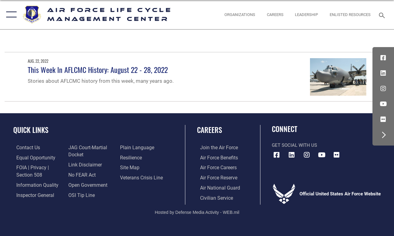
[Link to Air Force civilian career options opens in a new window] (212, 196)
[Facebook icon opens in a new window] (383, 58)
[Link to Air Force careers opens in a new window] (215, 167)
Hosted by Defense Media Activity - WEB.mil (197, 210)
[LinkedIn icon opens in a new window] (383, 73)
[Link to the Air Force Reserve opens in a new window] (215, 177)
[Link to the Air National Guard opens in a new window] (216, 187)
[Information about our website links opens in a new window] (83, 164)
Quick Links (30, 130)
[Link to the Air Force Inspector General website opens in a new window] (31, 193)
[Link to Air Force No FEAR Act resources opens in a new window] (80, 174)
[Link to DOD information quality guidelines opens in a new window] (33, 183)
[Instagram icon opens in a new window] (383, 88)
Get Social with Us (294, 145)
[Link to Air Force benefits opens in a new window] (215, 157)
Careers (209, 130)
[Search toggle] (383, 14)
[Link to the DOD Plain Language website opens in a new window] (136, 147)
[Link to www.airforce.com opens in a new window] (215, 147)
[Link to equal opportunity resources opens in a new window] (31, 157)
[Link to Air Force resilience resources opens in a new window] (131, 157)
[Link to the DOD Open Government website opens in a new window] (85, 183)
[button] (10, 14)
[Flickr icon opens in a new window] (383, 119)
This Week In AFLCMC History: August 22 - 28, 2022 (98, 69)
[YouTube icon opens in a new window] (383, 104)
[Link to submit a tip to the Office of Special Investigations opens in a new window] (79, 193)
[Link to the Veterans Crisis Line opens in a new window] (142, 177)
